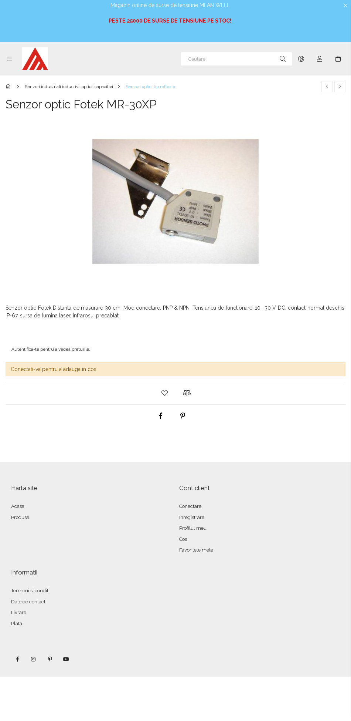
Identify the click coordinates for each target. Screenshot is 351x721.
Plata (16, 623)
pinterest (50, 659)
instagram (33, 659)
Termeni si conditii (31, 590)
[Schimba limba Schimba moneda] (301, 58)
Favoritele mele (196, 550)
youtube (66, 659)
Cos (183, 539)
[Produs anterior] (327, 86)
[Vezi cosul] (338, 58)
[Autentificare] (319, 58)
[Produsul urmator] (339, 86)
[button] (164, 393)
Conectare (190, 506)
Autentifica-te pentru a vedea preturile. (50, 349)
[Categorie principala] (9, 86)
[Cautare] (236, 58)
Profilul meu (193, 528)
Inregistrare (191, 517)
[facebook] (160, 415)
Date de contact (28, 601)
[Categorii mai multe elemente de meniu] (9, 58)
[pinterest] (183, 415)
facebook (17, 659)
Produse (20, 517)
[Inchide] (345, 5)
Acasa (17, 506)
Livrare (18, 612)
